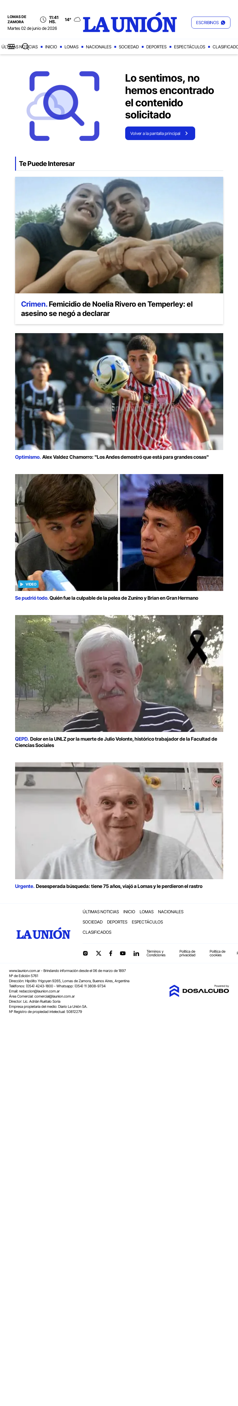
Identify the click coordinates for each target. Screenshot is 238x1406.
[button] (210, 23)
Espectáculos (189, 46)
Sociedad (129, 46)
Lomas (71, 46)
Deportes (156, 46)
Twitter (99, 953)
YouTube (123, 953)
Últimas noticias (20, 46)
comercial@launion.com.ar (54, 996)
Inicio (51, 46)
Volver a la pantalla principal (155, 133)
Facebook (110, 953)
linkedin (136, 953)
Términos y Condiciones (156, 953)
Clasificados (97, 932)
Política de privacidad (187, 953)
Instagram (85, 953)
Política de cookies (217, 953)
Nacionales (98, 46)
